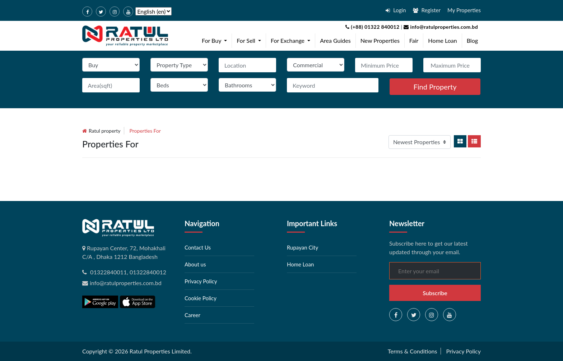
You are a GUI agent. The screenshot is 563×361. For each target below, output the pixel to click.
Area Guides (335, 40)
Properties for (145, 131)
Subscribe (435, 292)
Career (192, 315)
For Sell (250, 40)
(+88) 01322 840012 (372, 27)
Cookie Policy (201, 298)
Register (427, 10)
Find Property (434, 86)
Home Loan (442, 40)
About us (195, 264)
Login (396, 10)
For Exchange (292, 40)
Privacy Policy (201, 281)
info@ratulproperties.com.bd (440, 27)
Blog (472, 40)
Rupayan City (302, 247)
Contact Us (198, 247)
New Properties (380, 40)
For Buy (216, 40)
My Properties (464, 10)
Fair (414, 40)
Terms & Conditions (412, 351)
